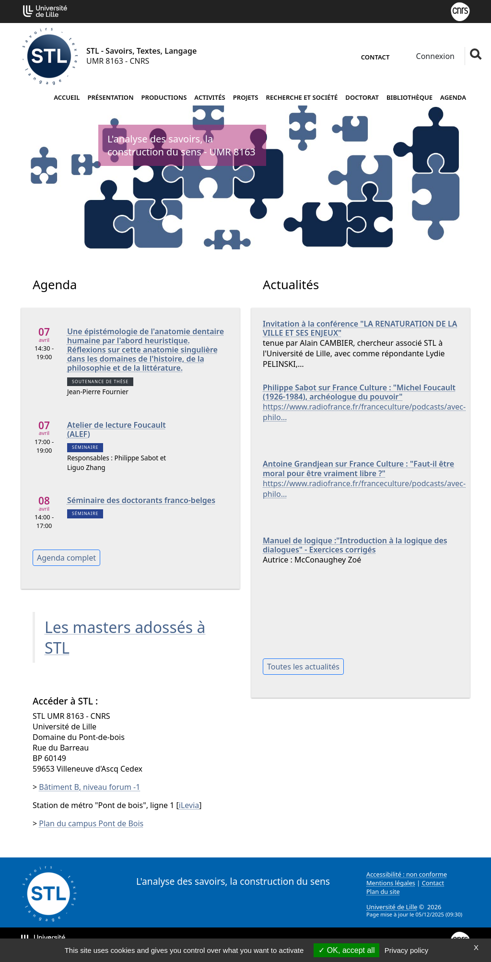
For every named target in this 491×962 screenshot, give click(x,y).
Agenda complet (66, 557)
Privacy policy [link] (407, 950)
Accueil (67, 97)
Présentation (110, 97)
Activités (209, 97)
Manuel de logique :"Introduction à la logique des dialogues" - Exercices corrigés (355, 545)
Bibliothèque (409, 97)
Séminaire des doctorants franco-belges (141, 500)
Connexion (434, 56)
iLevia (189, 805)
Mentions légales (390, 883)
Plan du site (383, 891)
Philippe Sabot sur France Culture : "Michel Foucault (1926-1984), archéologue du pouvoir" (359, 392)
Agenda (453, 97)
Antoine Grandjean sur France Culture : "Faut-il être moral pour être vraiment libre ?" (358, 468)
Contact (375, 57)
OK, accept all (346, 950)
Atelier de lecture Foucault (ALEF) (116, 430)
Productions (164, 97)
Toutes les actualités (303, 666)
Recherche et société (302, 97)
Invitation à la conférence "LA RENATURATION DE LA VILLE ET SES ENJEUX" (360, 328)
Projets (245, 97)
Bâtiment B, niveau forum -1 (89, 787)
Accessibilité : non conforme (406, 874)
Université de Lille (391, 907)
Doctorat (362, 97)
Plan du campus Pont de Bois (91, 823)
